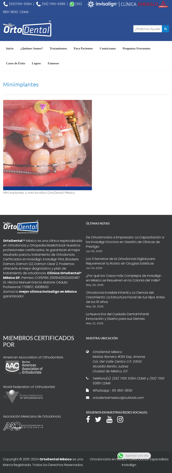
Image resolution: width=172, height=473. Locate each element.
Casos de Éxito (15, 63)
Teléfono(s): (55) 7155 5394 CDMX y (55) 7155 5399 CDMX (128, 381)
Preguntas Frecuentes (136, 48)
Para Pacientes (83, 48)
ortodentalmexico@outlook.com (118, 397)
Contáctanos (108, 48)
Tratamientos (58, 48)
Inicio (9, 48)
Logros (36, 63)
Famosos (53, 63)
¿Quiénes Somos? (31, 48)
